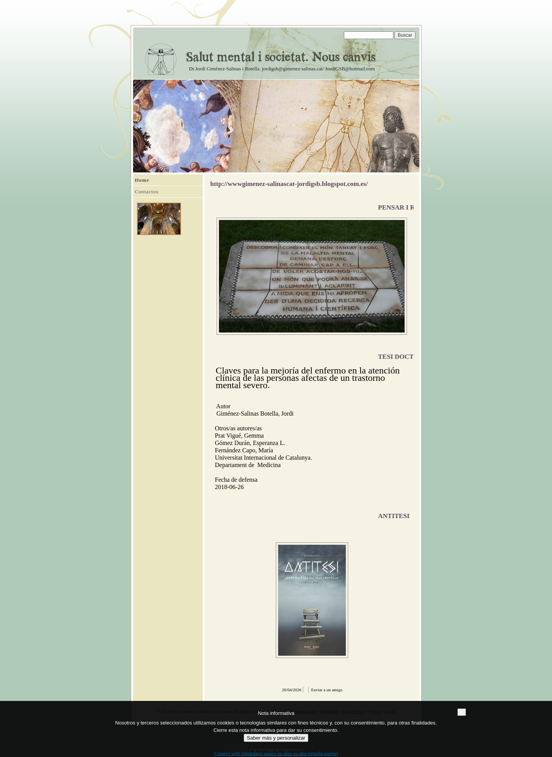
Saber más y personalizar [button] (276, 738)
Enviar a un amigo (326, 689)
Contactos (147, 191)
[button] (461, 712)
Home (142, 180)
